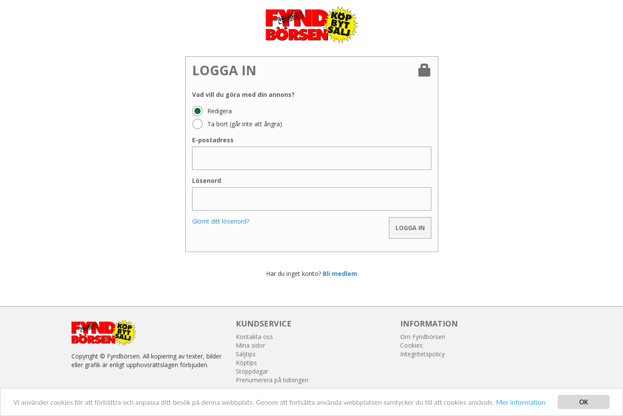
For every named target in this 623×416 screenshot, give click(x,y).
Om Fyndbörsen (422, 337)
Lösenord (206, 180)
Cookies (411, 345)
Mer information (520, 402)
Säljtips (246, 354)
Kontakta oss (254, 337)
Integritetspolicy (422, 354)
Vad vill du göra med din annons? (243, 94)
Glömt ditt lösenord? (220, 221)
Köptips (246, 362)
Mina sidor (250, 345)
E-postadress (213, 140)
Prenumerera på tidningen (272, 380)
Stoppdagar (252, 371)
